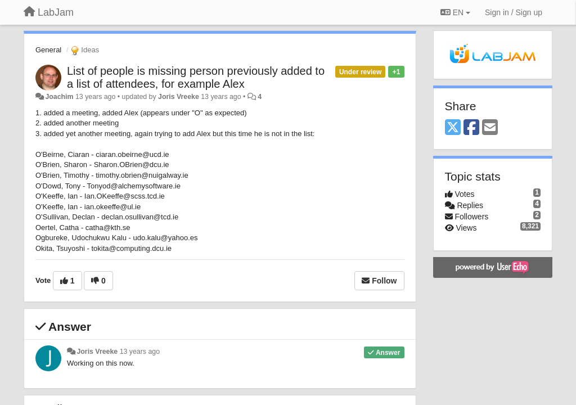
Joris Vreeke (178, 97)
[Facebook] (471, 128)
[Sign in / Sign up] (513, 12)
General (48, 50)
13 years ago (140, 352)
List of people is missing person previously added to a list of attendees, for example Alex (196, 77)
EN (455, 12)
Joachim (59, 97)
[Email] (490, 128)
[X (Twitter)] (453, 128)
